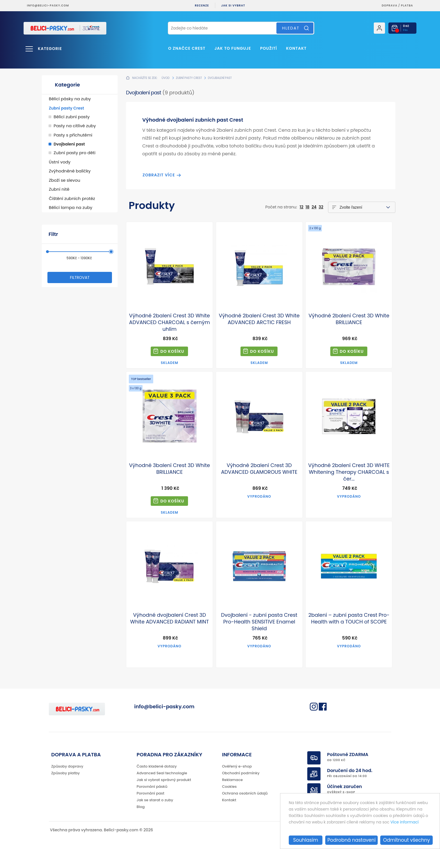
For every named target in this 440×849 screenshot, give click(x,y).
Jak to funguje (232, 48)
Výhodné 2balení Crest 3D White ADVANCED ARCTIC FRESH (259, 319)
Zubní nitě (59, 189)
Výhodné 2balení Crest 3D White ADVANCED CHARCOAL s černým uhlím (169, 322)
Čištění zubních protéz (72, 198)
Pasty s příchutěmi (73, 135)
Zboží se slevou (64, 180)
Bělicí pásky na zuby (70, 99)
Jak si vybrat (233, 5)
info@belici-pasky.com (48, 5)
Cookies (229, 786)
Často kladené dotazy (157, 766)
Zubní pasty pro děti (74, 153)
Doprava (389, 5)
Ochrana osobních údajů (245, 793)
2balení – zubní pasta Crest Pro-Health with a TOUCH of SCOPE (348, 618)
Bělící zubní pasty (72, 117)
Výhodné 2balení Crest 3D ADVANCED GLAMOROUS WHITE (259, 468)
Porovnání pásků (152, 786)
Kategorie (50, 48)
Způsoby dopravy (67, 766)
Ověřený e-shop (237, 766)
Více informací (404, 822)
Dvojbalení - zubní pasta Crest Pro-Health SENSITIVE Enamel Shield (259, 622)
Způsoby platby (65, 773)
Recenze (202, 5)
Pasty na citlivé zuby (75, 126)
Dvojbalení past (69, 144)
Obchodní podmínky (241, 773)
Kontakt (296, 48)
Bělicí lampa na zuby (70, 207)
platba (407, 5)
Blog (141, 806)
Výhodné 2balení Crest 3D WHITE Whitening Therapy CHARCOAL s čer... (348, 472)
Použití (268, 48)
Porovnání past (150, 793)
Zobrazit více (159, 175)
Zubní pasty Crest (66, 108)
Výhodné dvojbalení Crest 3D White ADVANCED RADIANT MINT (169, 618)
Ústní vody (59, 162)
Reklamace (232, 779)
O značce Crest (186, 48)
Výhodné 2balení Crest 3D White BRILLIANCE (348, 319)
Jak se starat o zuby (155, 800)
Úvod (165, 78)
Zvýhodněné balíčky (70, 171)
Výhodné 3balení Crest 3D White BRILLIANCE (169, 468)
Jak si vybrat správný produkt (164, 779)
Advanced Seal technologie (162, 773)
